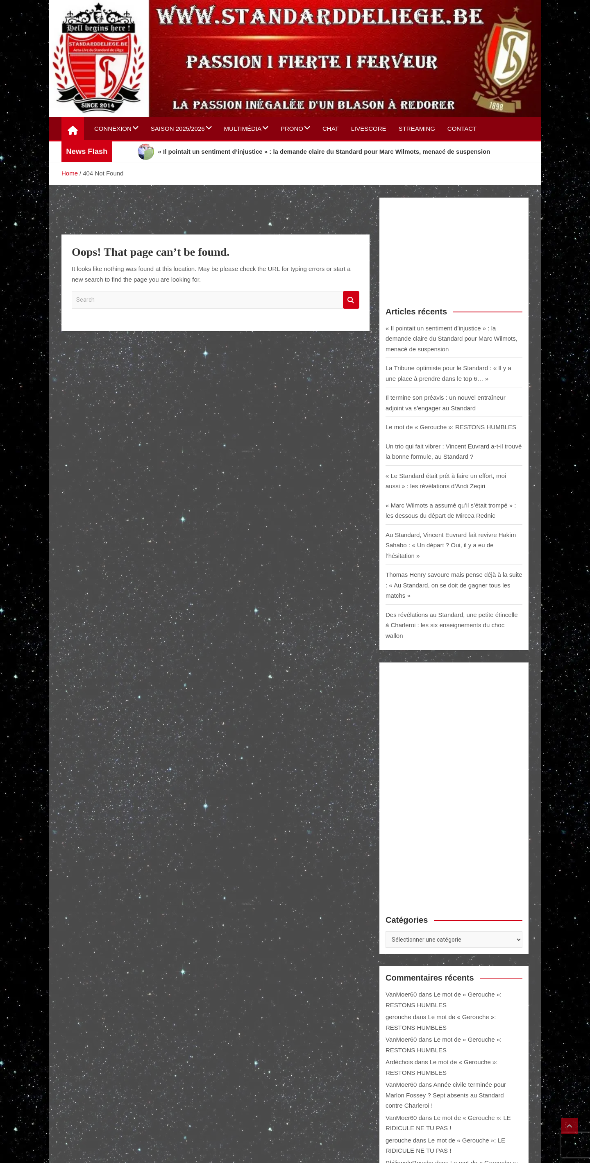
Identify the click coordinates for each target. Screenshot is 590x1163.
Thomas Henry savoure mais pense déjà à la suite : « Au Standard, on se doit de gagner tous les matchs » (454, 585)
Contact (462, 128)
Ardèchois (399, 1061)
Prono (292, 128)
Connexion (113, 128)
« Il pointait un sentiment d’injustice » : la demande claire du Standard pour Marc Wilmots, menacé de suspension (451, 339)
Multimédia (242, 128)
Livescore (368, 128)
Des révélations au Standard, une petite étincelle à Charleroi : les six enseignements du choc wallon (452, 625)
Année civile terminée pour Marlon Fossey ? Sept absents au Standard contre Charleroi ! (446, 1095)
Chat (330, 128)
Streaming (417, 128)
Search (351, 300)
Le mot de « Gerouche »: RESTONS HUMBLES (451, 426)
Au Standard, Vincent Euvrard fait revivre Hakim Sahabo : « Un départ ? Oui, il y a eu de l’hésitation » (451, 545)
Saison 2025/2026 (178, 128)
